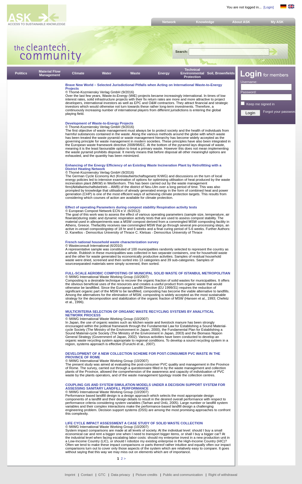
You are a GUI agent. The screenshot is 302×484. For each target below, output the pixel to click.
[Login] (269, 7)
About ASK (241, 22)
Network (169, 22)
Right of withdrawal (223, 475)
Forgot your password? (280, 111)
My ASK (277, 22)
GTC (101, 475)
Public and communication (183, 475)
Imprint (70, 475)
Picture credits (146, 475)
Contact (87, 475)
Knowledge (205, 22)
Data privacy (120, 475)
